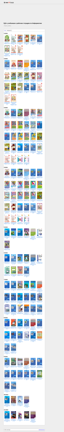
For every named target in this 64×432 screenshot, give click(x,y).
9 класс (6, 356)
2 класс (6, 58)
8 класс (6, 317)
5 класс (6, 227)
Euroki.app (10, 3)
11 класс (6, 409)
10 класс (6, 394)
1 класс (6, 33)
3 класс (6, 107)
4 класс (6, 167)
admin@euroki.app (42, 429)
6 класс (6, 252)
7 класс (6, 279)
